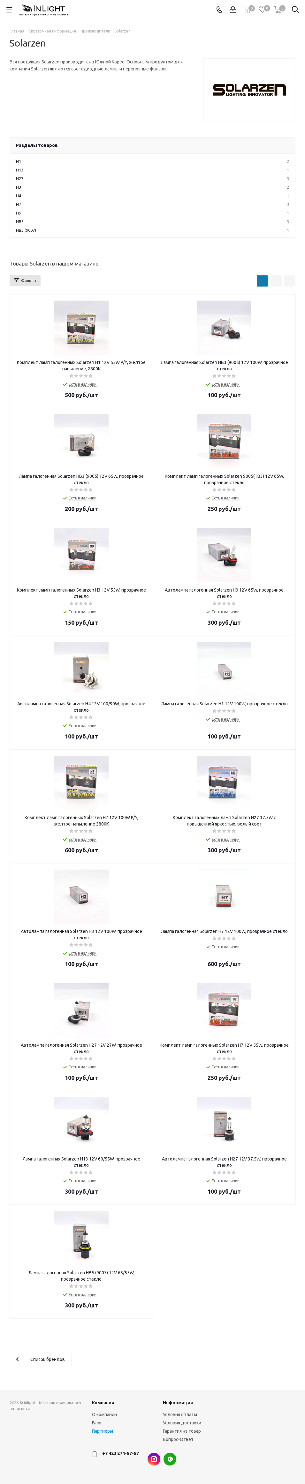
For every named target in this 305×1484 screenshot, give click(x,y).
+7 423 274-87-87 (120, 1453)
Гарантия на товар (182, 1431)
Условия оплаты (180, 1414)
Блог (97, 1422)
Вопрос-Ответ (178, 1439)
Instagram (154, 1459)
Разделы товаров (37, 145)
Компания (103, 1402)
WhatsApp (170, 1459)
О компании (104, 1414)
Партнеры (102, 1431)
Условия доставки (182, 1422)
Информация (178, 1402)
